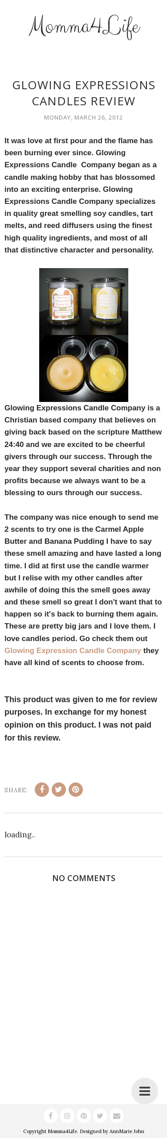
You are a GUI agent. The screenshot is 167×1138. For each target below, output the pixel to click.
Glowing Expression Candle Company (72, 650)
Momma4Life (84, 26)
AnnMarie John (127, 1131)
